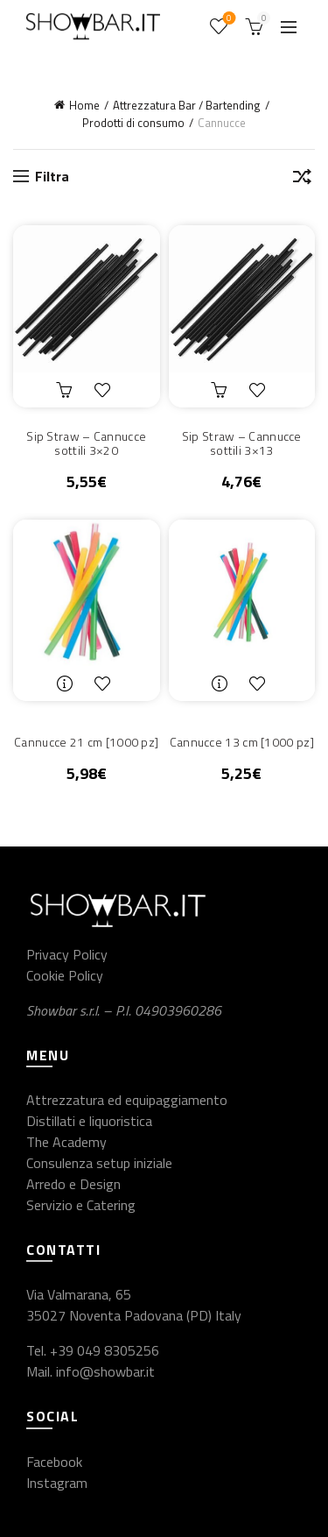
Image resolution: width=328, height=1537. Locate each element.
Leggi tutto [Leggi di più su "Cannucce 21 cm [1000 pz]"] (66, 683)
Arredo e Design (73, 1183)
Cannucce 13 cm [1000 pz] (242, 742)
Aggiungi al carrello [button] (66, 389)
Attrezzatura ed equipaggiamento (126, 1099)
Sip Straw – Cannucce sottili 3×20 (86, 444)
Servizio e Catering (81, 1204)
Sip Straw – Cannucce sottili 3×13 (242, 444)
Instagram (56, 1482)
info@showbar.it (105, 1371)
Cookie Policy (64, 975)
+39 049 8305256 (104, 1350)
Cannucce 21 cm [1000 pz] (86, 742)
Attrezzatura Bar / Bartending (187, 105)
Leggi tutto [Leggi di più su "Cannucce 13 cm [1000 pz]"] (221, 683)
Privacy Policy (67, 954)
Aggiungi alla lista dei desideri (106, 389)
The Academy (66, 1141)
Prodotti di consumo (133, 122)
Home (84, 105)
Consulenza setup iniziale (99, 1162)
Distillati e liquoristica (89, 1120)
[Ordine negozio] (302, 179)
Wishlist (228, 19)
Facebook (54, 1461)
